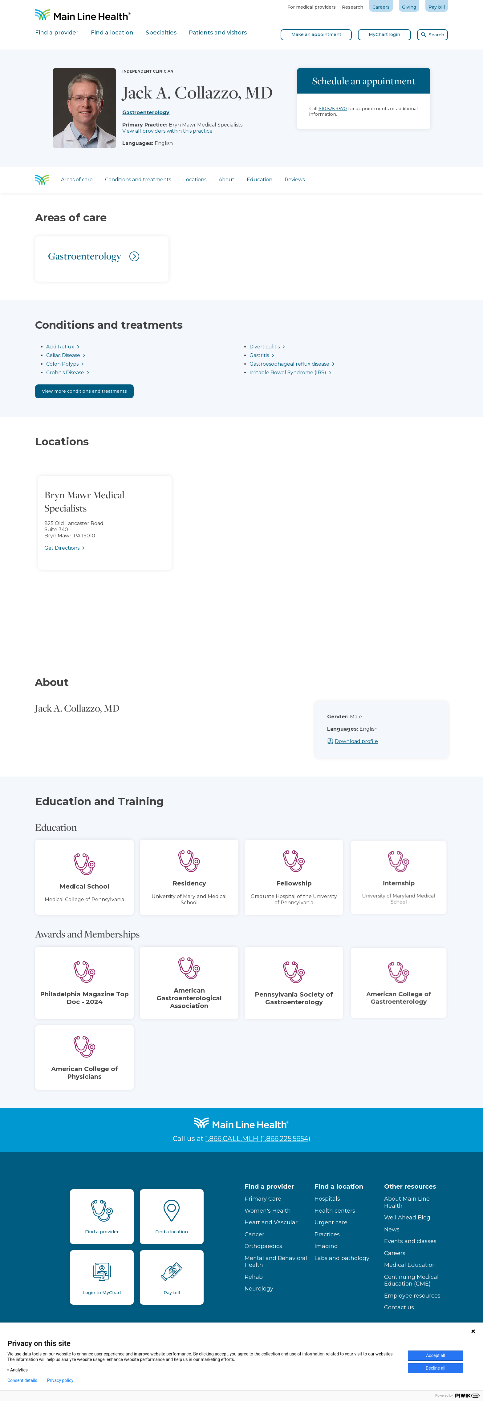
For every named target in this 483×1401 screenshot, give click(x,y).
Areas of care (77, 180)
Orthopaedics (263, 1246)
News (392, 1229)
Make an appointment (316, 34)
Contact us (399, 1307)
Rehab (254, 1277)
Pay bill (436, 7)
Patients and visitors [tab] (218, 32)
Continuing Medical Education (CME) (411, 1280)
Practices (327, 1234)
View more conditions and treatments (84, 391)
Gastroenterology (145, 112)
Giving (409, 7)
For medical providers (311, 7)
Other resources (410, 1186)
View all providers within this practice (167, 131)
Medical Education (410, 1265)
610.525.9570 (333, 108)
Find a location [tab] (112, 32)
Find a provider (269, 1186)
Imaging (326, 1246)
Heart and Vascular (271, 1222)
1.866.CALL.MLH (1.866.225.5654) (257, 1138)
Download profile (368, 741)
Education (259, 180)
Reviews (295, 180)
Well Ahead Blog (407, 1217)
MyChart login (384, 34)
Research (352, 7)
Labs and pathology (342, 1258)
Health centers (335, 1210)
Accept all (435, 1355)
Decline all (435, 1368)
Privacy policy (60, 1380)
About (226, 180)
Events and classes (410, 1241)
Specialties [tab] (161, 32)
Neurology (259, 1288)
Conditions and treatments (138, 180)
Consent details (22, 1380)
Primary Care (263, 1198)
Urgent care (331, 1222)
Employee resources (412, 1295)
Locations (194, 180)
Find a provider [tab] (57, 32)
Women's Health (268, 1210)
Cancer (254, 1234)
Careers (381, 7)
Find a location (339, 1186)
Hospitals (327, 1198)
